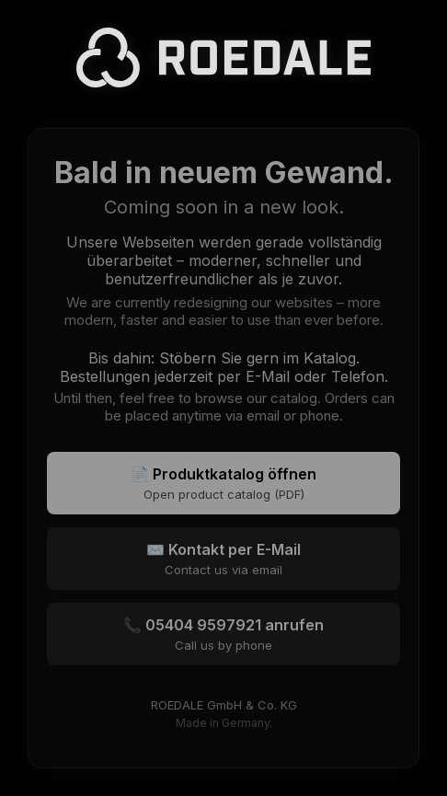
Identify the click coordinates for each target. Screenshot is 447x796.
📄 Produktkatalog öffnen (223, 483)
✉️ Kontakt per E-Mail (223, 558)
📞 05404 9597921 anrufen (223, 634)
